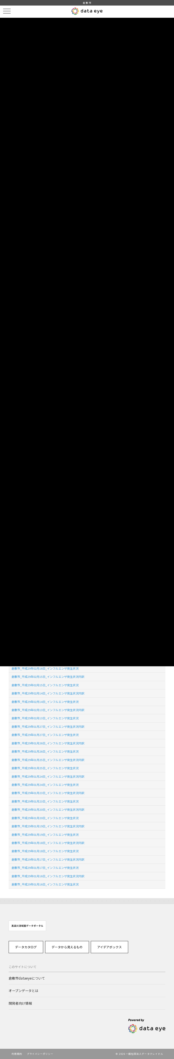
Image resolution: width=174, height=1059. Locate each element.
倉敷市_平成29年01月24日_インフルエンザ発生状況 (45, 785)
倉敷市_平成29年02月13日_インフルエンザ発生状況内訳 (48, 710)
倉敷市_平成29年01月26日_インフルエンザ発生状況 (45, 751)
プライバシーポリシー (40, 1053)
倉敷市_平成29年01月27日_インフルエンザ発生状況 (45, 735)
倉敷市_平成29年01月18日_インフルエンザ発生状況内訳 (48, 843)
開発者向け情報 (20, 1003)
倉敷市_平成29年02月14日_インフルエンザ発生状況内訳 (48, 693)
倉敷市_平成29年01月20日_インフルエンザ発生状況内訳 (48, 809)
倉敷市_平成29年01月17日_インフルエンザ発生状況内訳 (48, 859)
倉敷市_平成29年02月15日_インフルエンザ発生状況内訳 (48, 676)
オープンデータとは (23, 990)
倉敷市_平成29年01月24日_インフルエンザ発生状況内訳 (48, 776)
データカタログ (26, 947)
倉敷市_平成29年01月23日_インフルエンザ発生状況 (45, 801)
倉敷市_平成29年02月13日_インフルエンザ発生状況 (45, 718)
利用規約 (17, 1053)
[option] (27, 926)
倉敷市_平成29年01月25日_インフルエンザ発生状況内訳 (48, 760)
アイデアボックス (109, 947)
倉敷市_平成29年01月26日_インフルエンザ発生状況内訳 (48, 743)
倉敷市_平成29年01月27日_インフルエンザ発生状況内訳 (48, 726)
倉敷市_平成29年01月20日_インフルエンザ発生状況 (45, 818)
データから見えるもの (67, 947)
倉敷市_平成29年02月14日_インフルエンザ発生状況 (45, 702)
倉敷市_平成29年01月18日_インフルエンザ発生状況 (45, 851)
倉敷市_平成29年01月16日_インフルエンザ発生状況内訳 (48, 876)
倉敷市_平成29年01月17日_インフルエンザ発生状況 (45, 868)
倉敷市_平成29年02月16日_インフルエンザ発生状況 (45, 668)
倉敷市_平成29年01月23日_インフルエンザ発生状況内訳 (48, 793)
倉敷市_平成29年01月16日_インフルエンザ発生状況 (45, 884)
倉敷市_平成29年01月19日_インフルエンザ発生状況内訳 (48, 826)
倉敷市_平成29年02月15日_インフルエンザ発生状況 (45, 685)
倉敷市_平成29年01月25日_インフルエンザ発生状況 (45, 768)
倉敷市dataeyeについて (27, 978)
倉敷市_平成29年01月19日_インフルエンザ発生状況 (45, 834)
